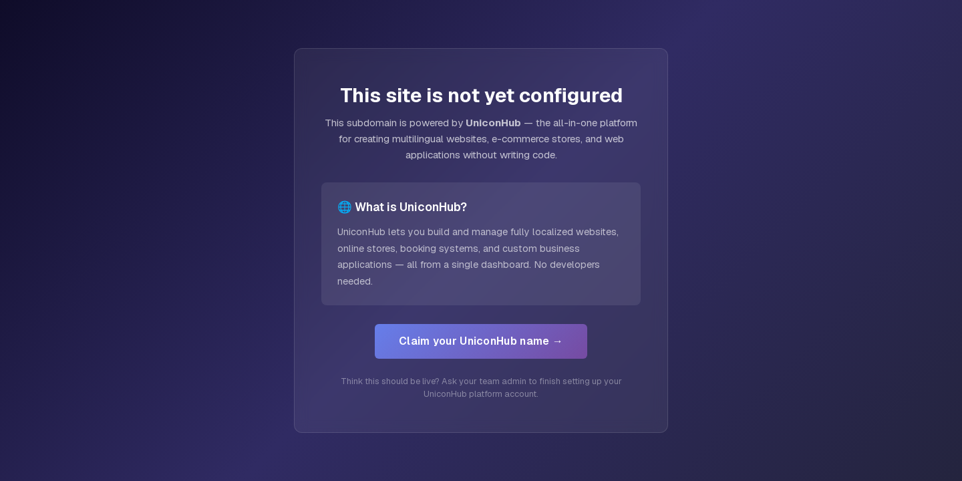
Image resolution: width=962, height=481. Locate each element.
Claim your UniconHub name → (481, 341)
